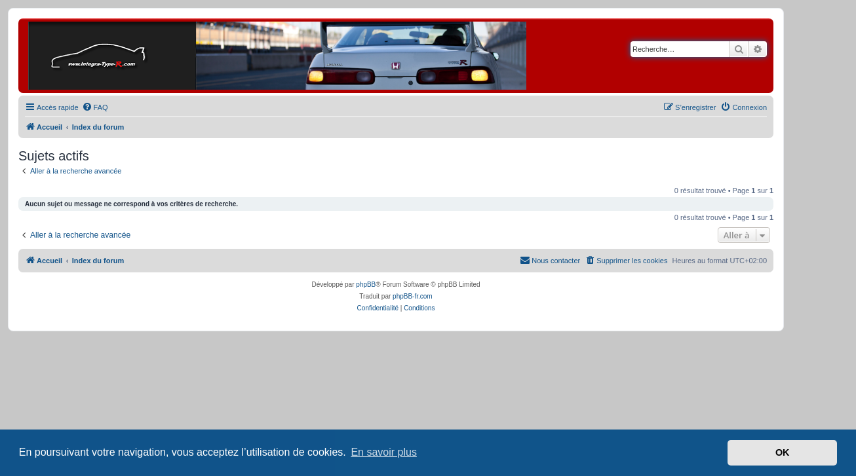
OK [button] (782, 452)
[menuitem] (95, 107)
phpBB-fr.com (413, 296)
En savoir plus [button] (384, 452)
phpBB (366, 284)
